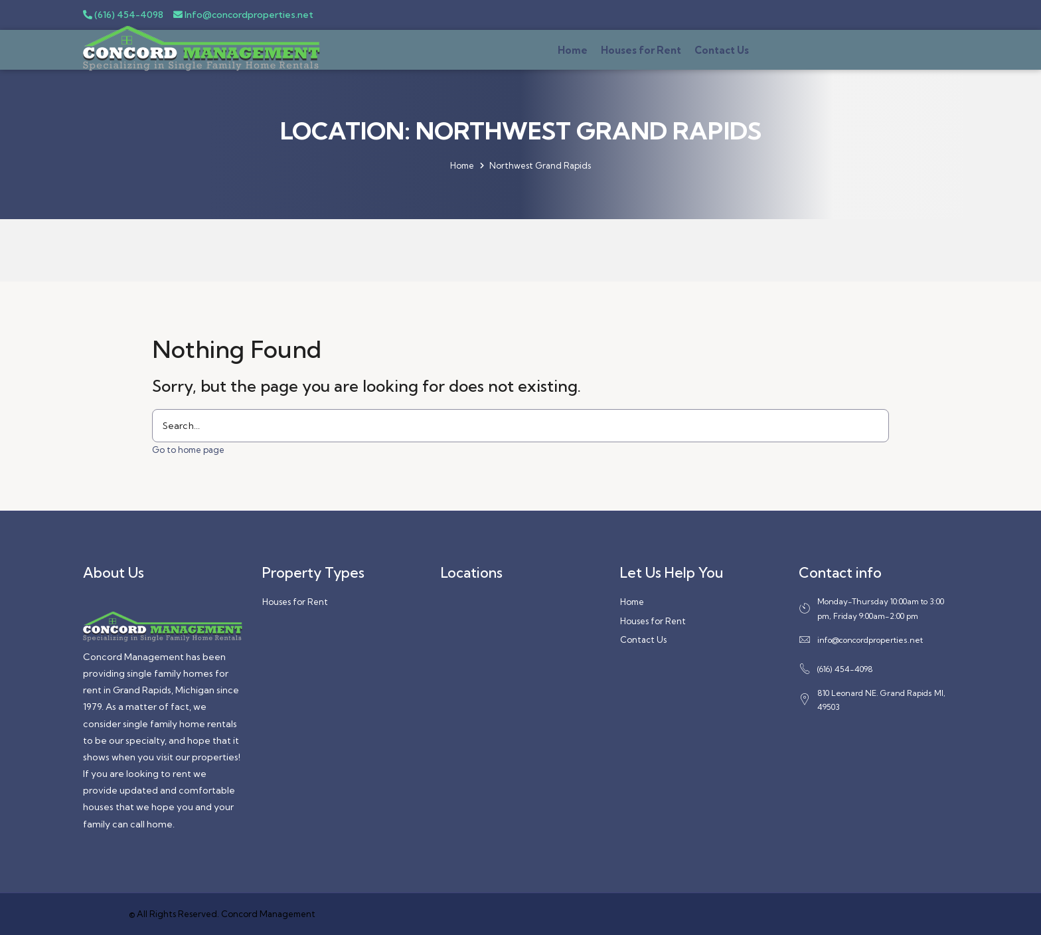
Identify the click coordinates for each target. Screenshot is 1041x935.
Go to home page (188, 449)
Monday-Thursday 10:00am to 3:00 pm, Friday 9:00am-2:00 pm (871, 609)
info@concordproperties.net (861, 640)
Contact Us (721, 50)
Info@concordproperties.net (243, 15)
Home (573, 50)
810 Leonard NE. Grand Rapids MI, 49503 (872, 700)
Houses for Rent (641, 50)
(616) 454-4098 (123, 15)
